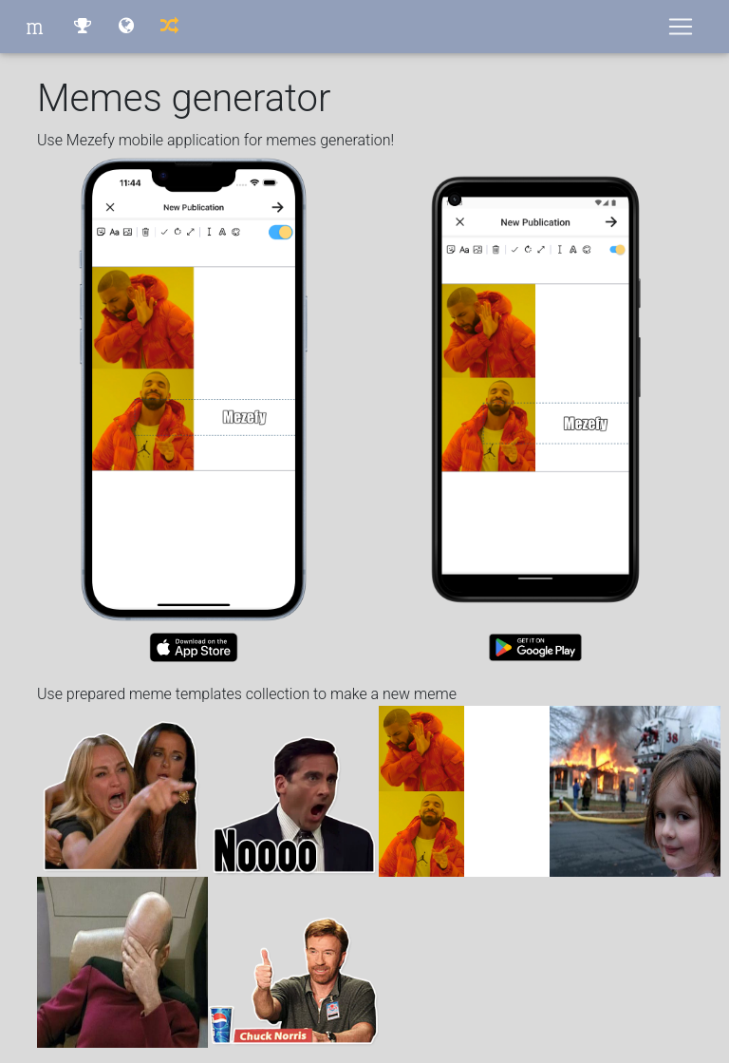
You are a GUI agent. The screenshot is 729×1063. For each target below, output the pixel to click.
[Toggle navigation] (680, 27)
